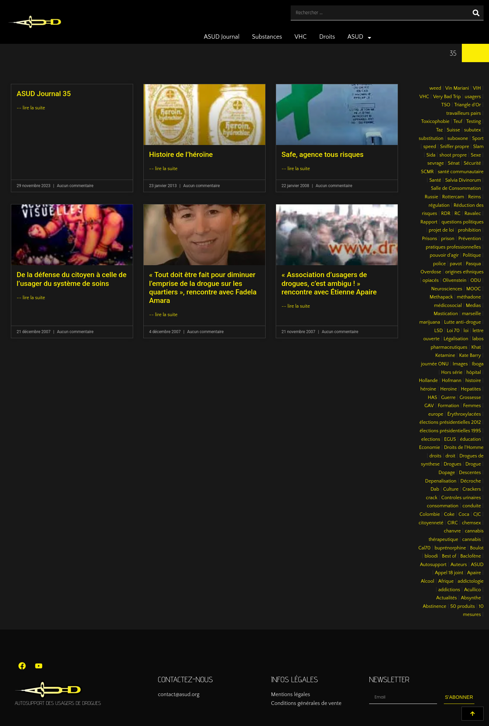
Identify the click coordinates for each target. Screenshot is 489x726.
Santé (435, 180)
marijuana (429, 322)
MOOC (473, 289)
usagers (473, 96)
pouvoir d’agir (444, 255)
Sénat (454, 163)
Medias (473, 305)
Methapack (441, 297)
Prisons (429, 238)
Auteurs (459, 564)
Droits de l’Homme (464, 447)
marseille (471, 313)
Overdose (430, 272)
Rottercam (453, 197)
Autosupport (433, 564)
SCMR (427, 172)
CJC (477, 514)
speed (429, 146)
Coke (449, 514)
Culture (450, 489)
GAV (429, 406)
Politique (472, 255)
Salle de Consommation (456, 188)
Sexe (476, 155)
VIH (477, 88)
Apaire (474, 573)
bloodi (431, 556)
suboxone (458, 138)
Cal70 (424, 548)
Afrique (446, 581)
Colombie (430, 514)
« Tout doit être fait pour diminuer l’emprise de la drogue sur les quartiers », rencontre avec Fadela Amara (203, 288)
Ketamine (445, 355)
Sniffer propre (454, 146)
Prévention (469, 238)
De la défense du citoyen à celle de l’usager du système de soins (71, 279)
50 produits (462, 606)
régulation (439, 205)
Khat (476, 347)
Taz (439, 130)
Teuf (457, 121)
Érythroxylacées (464, 414)
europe (435, 414)
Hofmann (451, 380)
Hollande (428, 380)
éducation (470, 439)
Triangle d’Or (467, 105)
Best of (449, 556)
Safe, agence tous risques (323, 154)
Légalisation (455, 339)
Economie (429, 447)
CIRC (452, 523)
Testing (473, 121)
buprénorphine (450, 548)
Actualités (446, 598)
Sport (478, 138)
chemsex (471, 523)
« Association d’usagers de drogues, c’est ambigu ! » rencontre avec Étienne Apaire (329, 283)
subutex (472, 130)
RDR (445, 213)
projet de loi (441, 230)
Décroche (470, 481)
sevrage (436, 163)
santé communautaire (461, 172)
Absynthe (471, 598)
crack (431, 498)
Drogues (452, 464)
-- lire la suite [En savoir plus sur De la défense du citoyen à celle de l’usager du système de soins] (31, 298)
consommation (442, 506)
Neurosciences (446, 289)
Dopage (446, 472)
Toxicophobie (435, 121)
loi (466, 330)
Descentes (470, 472)
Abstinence (434, 606)
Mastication (446, 313)
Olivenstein (455, 280)
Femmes (472, 406)
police (439, 264)
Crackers (472, 489)
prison (447, 238)
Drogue (473, 464)
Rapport (428, 222)
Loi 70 (453, 330)
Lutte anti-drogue (462, 322)
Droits (327, 37)
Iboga (478, 364)
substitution (431, 138)
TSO (445, 105)
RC (457, 213)
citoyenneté (431, 523)
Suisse (453, 130)
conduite (472, 506)
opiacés (430, 280)
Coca (463, 514)
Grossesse (470, 397)
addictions (449, 590)
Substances (267, 37)
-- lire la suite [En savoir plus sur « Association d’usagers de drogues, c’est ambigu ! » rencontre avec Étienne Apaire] (296, 306)
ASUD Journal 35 (44, 94)
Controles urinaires (461, 498)
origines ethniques (464, 272)
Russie (431, 197)
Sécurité (472, 163)
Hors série (452, 372)
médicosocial (448, 305)
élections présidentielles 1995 (450, 431)
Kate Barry (470, 355)
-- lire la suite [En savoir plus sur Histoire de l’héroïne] (163, 168)
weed (435, 88)
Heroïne (448, 389)
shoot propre (453, 155)
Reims (474, 197)
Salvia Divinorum (463, 180)
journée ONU (435, 364)
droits (435, 456)
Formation (448, 406)
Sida (430, 155)
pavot (456, 264)
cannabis (471, 539)
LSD (438, 330)
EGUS (450, 439)
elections (430, 439)
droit (450, 456)
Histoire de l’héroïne (181, 154)
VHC (300, 37)
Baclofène (470, 556)
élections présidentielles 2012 (450, 422)
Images (460, 364)
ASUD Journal (221, 37)
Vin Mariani (457, 88)
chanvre (452, 531)
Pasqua (473, 264)
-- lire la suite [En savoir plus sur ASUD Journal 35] (31, 108)
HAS (432, 397)
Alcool (427, 581)
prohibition (469, 230)
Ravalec (473, 213)
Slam (478, 146)
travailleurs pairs (463, 113)
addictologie (471, 581)
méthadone (469, 297)
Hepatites (471, 389)
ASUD (359, 38)
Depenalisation (440, 481)
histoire (473, 380)
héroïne (428, 389)
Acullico (472, 590)
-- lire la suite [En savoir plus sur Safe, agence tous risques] (296, 168)
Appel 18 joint (449, 573)
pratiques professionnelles (453, 247)
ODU (475, 280)
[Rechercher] (476, 12)
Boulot (477, 548)
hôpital (474, 372)
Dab (435, 489)
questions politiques (462, 222)
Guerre (448, 397)
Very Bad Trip (446, 96)
